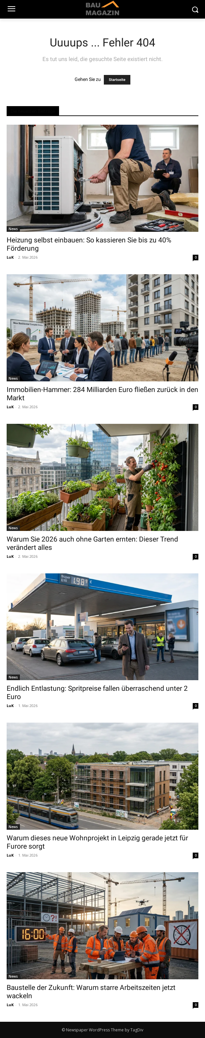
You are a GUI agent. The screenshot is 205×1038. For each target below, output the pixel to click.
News (13, 229)
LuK (10, 257)
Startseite (117, 80)
